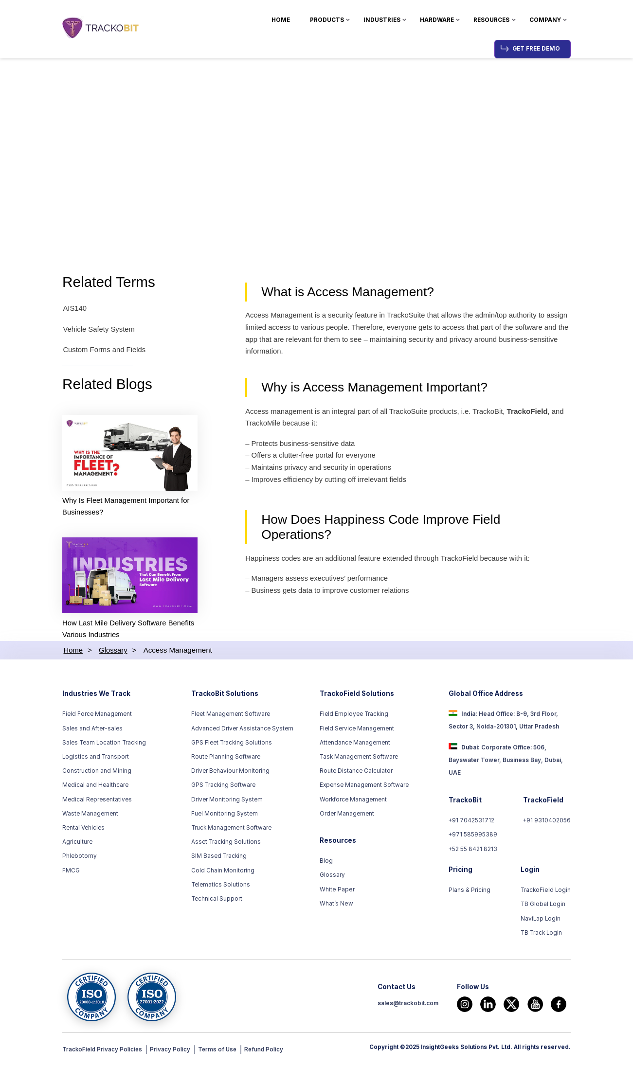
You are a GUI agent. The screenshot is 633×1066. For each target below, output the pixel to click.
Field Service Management (357, 729)
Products (327, 20)
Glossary (332, 876)
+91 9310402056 (547, 821)
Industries (381, 20)
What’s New (336, 904)
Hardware (437, 20)
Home (280, 20)
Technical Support (216, 900)
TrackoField (532, 413)
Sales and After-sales (92, 729)
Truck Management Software (231, 829)
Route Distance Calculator (356, 772)
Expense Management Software (364, 786)
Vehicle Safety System (98, 330)
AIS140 (74, 309)
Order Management (347, 814)
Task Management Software (359, 758)
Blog (326, 862)
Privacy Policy (172, 1051)
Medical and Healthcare (95, 786)
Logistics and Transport (95, 758)
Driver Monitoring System (227, 800)
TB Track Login (541, 934)
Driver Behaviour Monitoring (230, 772)
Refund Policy (267, 1051)
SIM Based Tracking (219, 857)
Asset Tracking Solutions (226, 843)
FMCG (71, 871)
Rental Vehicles (83, 829)
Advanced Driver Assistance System (242, 729)
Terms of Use (219, 1051)
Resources (491, 20)
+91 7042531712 (472, 821)
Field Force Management (97, 715)
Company (545, 20)
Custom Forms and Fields (104, 350)
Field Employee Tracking (354, 715)
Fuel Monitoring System (224, 814)
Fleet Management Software (230, 715)
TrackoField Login (546, 891)
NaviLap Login (541, 919)
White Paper (337, 890)
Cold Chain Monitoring (222, 871)
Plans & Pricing (469, 891)
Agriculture (77, 843)
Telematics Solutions (220, 885)
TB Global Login (543, 905)
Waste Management (90, 814)
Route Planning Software (225, 758)
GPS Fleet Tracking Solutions (231, 743)
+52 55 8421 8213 (473, 850)
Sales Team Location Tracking (104, 743)
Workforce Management (353, 800)
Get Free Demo (536, 48)
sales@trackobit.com (408, 1004)
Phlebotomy (79, 857)
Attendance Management (355, 743)
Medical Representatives (97, 800)
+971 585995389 (473, 836)
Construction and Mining (96, 772)
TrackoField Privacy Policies (103, 1051)
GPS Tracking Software (223, 786)
